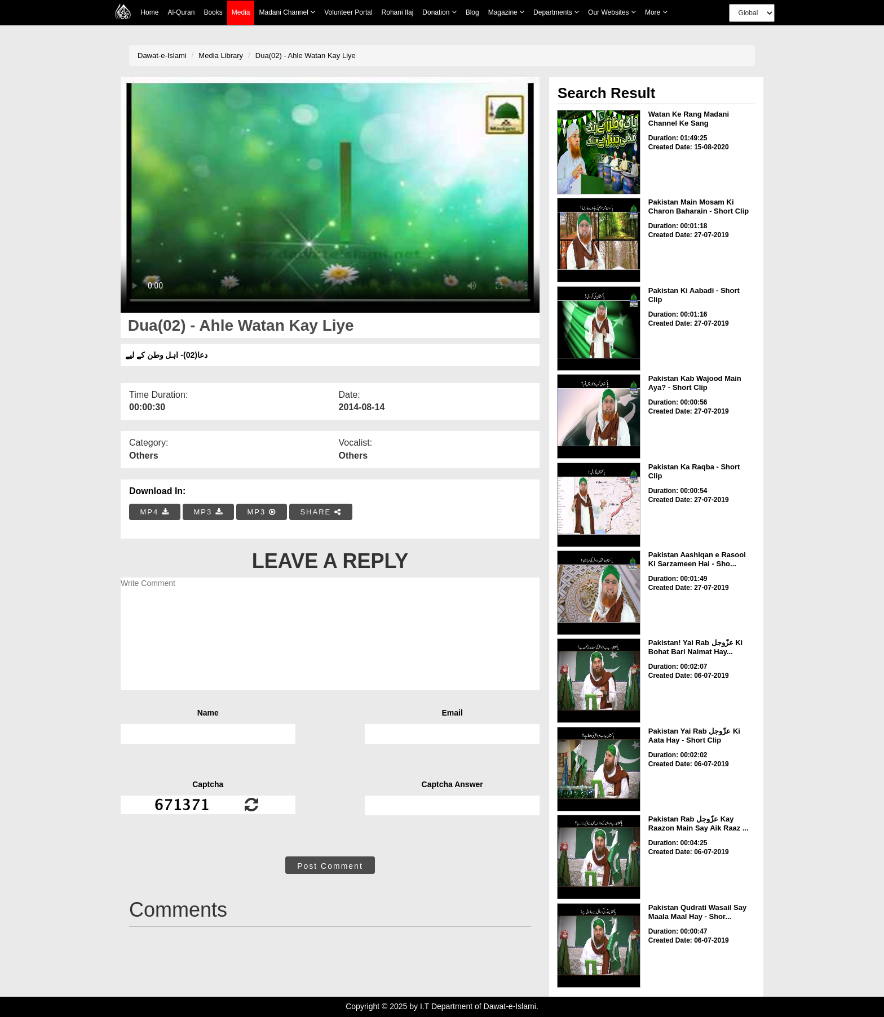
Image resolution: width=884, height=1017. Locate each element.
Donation (439, 12)
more (656, 12)
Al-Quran (181, 12)
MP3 (208, 512)
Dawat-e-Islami (162, 55)
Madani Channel (287, 12)
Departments (556, 12)
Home (149, 12)
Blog (472, 12)
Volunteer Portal (348, 12)
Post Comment (330, 866)
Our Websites (612, 12)
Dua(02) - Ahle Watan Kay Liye (305, 55)
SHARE (320, 512)
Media (241, 13)
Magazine (506, 12)
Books (213, 12)
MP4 (155, 512)
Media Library (220, 55)
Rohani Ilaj (398, 12)
